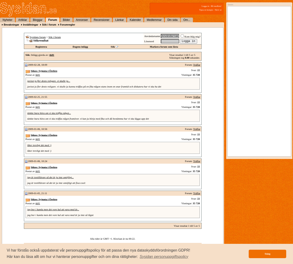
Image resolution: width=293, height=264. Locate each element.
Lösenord (149, 41)
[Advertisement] (253, 79)
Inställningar (30, 24)
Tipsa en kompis (206, 10)
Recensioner (101, 20)
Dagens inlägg (80, 46)
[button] (164, 256)
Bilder (66, 20)
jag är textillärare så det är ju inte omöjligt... (50, 177)
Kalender (135, 20)
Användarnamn (152, 36)
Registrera (41, 46)
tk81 (37, 74)
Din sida (172, 20)
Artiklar (22, 20)
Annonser (82, 20)
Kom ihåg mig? (190, 36)
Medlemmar (154, 20)
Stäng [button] (267, 254)
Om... (186, 20)
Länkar (119, 20)
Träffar (196, 64)
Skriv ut (218, 10)
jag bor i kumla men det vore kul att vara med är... (53, 209)
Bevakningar (11, 24)
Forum (52, 20)
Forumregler (67, 24)
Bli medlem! (216, 6)
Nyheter (7, 20)
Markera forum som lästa (164, 46)
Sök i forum (49, 24)
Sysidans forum (38, 37)
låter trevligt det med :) (39, 145)
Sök (113, 46)
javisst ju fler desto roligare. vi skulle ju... (48, 80)
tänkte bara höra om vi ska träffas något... (49, 113)
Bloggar (37, 20)
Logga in (205, 6)
